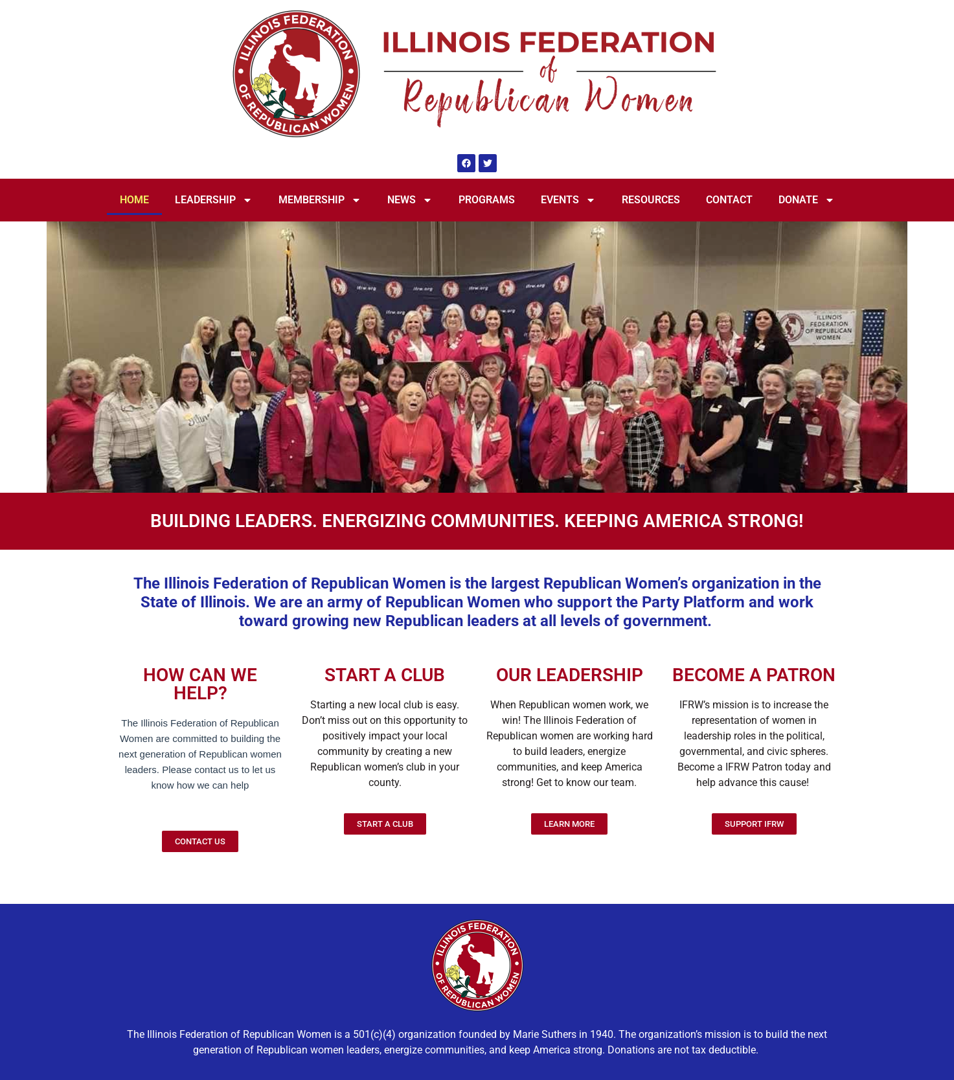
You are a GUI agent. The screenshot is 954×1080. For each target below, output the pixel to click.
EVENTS (568, 200)
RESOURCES (651, 200)
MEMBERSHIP (319, 200)
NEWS (410, 200)
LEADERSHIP (214, 200)
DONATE (806, 200)
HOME (134, 200)
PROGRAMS (487, 200)
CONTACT (729, 200)
